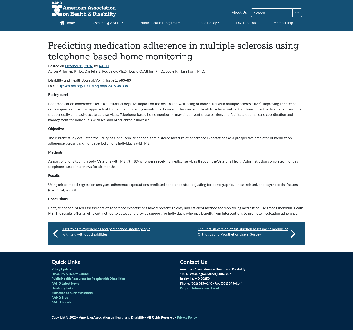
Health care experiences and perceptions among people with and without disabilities (106, 231)
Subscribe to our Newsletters (72, 292)
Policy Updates (62, 269)
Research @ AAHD (105, 22)
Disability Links (62, 288)
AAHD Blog (60, 297)
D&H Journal (246, 22)
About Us (239, 12)
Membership (283, 22)
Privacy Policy (187, 317)
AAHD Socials (62, 302)
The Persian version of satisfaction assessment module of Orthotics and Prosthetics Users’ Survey (247, 233)
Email (215, 288)
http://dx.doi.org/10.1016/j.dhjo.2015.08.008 (92, 85)
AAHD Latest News (65, 283)
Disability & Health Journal (70, 274)
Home (67, 22)
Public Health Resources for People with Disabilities (88, 278)
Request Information (194, 288)
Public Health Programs (158, 22)
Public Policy (206, 22)
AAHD (104, 65)
